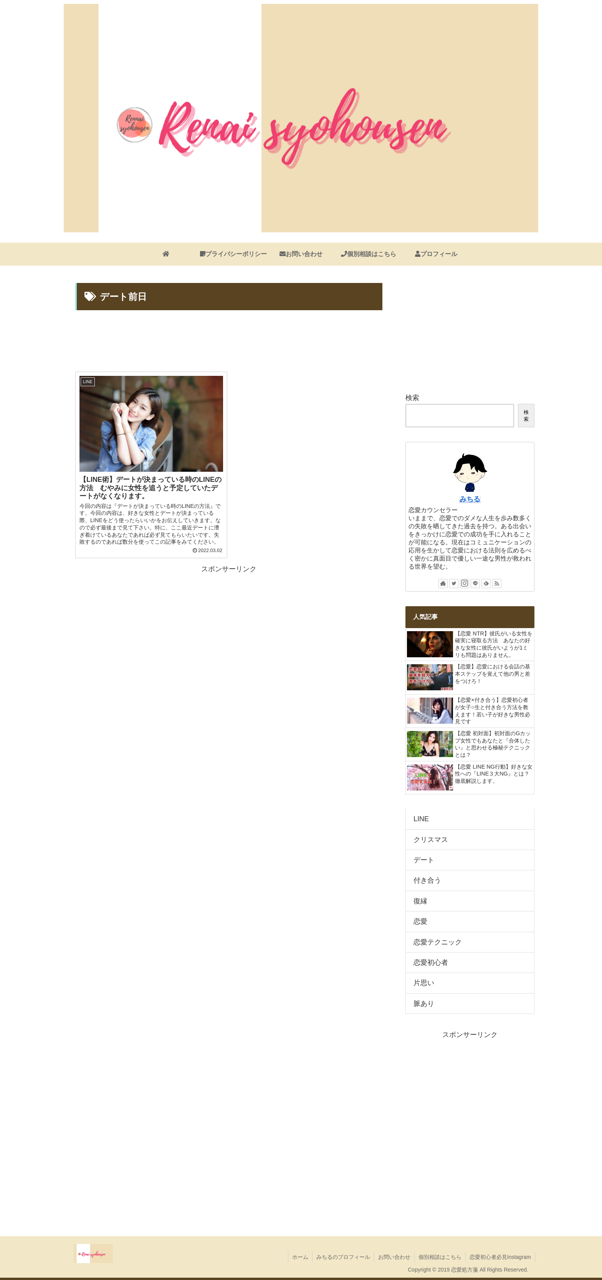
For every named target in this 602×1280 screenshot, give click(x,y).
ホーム (300, 1257)
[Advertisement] (228, 342)
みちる (470, 499)
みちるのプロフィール (343, 1257)
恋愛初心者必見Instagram (500, 1257)
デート (423, 860)
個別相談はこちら (439, 1257)
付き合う (427, 880)
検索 (412, 398)
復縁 (420, 901)
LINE (421, 819)
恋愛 (420, 921)
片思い (423, 983)
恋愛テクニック (437, 942)
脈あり (423, 1003)
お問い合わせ (394, 1257)
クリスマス (430, 839)
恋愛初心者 (430, 962)
